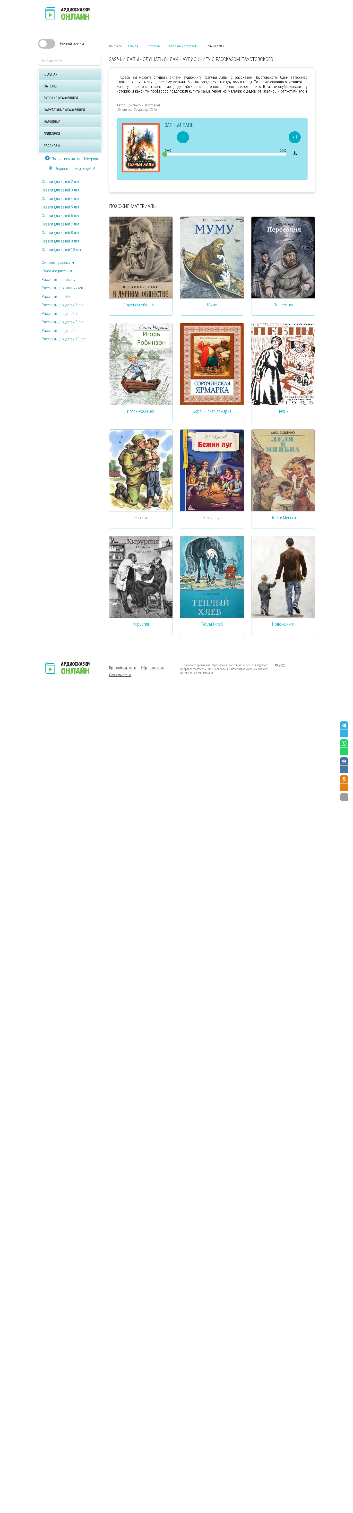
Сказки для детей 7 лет (60, 224)
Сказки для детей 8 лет (60, 232)
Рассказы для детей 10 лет (64, 339)
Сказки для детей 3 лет (60, 190)
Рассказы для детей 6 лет (63, 305)
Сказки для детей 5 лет (60, 207)
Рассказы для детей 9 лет (63, 330)
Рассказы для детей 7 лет (63, 313)
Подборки (52, 134)
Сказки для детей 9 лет (60, 241)
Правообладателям (122, 668)
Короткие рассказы (58, 271)
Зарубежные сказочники (64, 110)
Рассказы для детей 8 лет (63, 322)
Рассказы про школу (58, 279)
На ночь (50, 86)
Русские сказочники (61, 98)
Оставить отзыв (120, 675)
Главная (50, 74)
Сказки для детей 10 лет (61, 249)
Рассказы (52, 146)
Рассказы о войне (56, 296)
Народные (52, 122)
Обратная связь (152, 668)
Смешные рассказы (58, 262)
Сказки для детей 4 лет (60, 198)
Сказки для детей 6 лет (60, 215)
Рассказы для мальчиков (62, 288)
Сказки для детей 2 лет (60, 181)
